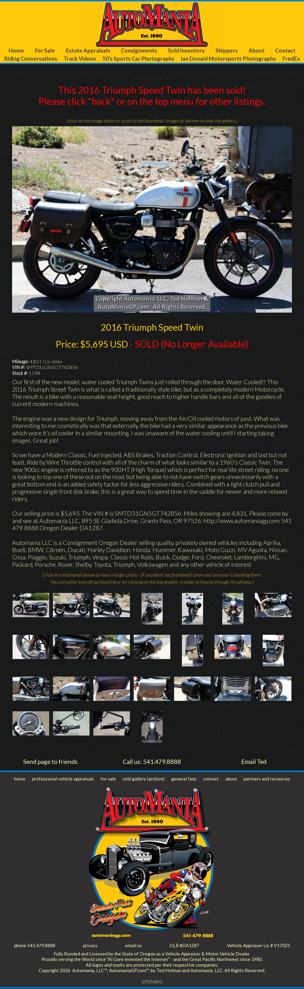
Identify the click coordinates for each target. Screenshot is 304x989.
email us (133, 946)
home (19, 779)
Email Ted (254, 761)
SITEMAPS (152, 982)
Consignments (139, 50)
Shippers (226, 50)
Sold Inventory (186, 50)
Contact (285, 50)
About (256, 50)
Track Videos (80, 58)
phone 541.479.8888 (34, 946)
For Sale (45, 50)
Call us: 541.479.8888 (152, 761)
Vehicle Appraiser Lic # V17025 (258, 946)
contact (211, 779)
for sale (108, 779)
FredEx (291, 58)
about (231, 779)
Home (16, 50)
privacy (90, 946)
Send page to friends (50, 761)
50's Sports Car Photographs (138, 58)
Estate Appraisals (88, 50)
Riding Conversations (30, 58)
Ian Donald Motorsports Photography (228, 58)
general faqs (184, 779)
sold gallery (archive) (144, 779)
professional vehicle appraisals (63, 779)
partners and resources (267, 779)
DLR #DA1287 (184, 946)
